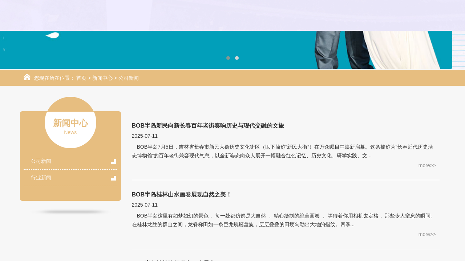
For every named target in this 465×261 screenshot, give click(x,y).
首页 (81, 78)
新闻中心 (102, 78)
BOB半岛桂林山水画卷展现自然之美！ (182, 195)
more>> (427, 166)
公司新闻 (128, 78)
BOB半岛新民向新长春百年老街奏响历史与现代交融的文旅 (208, 126)
